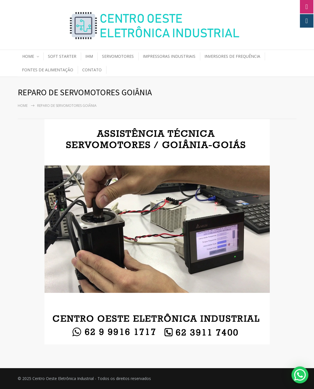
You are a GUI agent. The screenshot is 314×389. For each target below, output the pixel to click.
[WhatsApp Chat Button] (299, 374)
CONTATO (92, 69)
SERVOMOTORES (118, 56)
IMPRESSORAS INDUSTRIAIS (169, 56)
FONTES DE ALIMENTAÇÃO (47, 69)
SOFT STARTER (62, 56)
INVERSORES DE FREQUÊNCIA (232, 56)
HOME (28, 56)
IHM (89, 56)
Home (23, 105)
